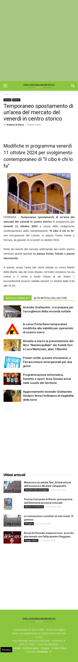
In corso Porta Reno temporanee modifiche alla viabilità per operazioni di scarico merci (48, 328)
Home (7, 94)
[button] (73, 86)
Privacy (45, 648)
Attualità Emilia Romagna (36, 490)
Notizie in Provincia (34, 506)
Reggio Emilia (31, 540)
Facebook (42, 651)
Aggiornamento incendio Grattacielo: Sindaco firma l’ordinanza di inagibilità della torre (48, 395)
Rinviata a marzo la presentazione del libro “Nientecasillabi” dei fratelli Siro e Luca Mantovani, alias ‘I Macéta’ (48, 345)
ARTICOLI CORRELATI (17, 298)
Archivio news (31, 648)
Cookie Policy (59, 648)
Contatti (16, 648)
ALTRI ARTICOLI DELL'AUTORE (50, 298)
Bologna (29, 523)
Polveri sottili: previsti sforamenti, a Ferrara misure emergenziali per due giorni (47, 362)
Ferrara (16, 94)
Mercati (16, 100)
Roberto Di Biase (15, 124)
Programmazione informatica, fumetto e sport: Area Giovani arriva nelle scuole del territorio (47, 379)
